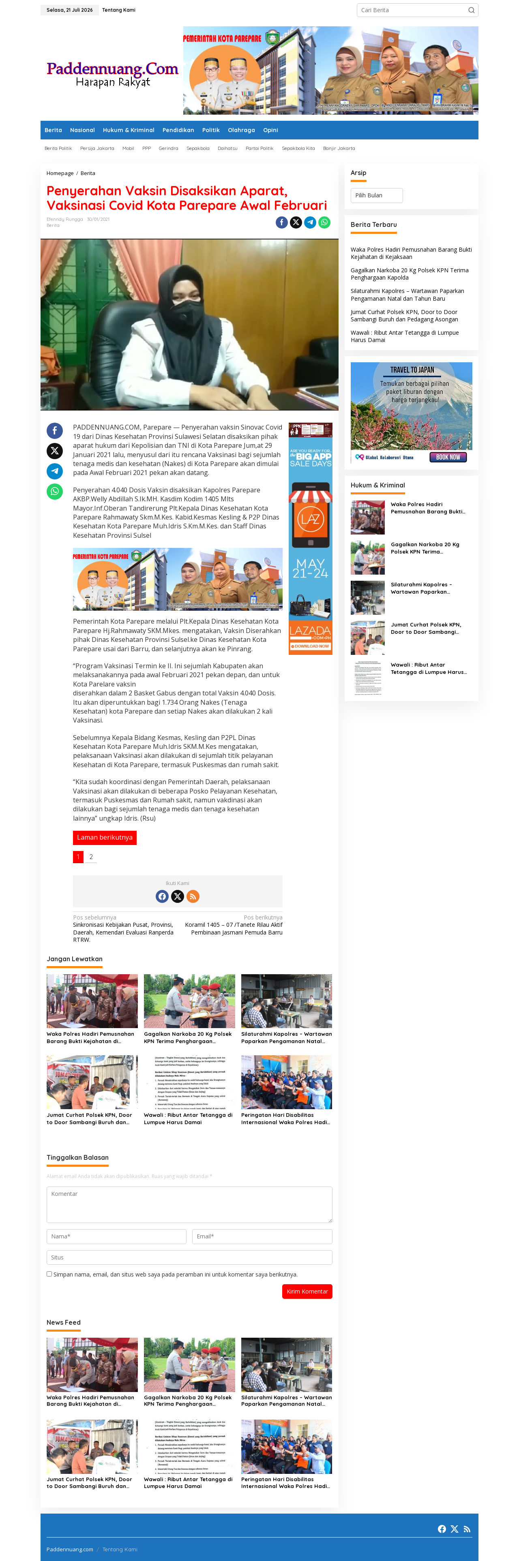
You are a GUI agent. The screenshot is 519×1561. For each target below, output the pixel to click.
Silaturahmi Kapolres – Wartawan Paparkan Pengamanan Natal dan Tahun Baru (286, 1038)
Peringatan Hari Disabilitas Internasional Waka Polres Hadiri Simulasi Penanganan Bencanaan (286, 1119)
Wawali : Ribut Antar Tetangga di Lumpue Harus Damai (188, 1118)
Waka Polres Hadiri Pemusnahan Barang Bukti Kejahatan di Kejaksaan (90, 1038)
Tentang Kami (120, 1549)
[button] (471, 10)
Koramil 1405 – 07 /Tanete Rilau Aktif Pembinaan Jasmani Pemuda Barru (232, 925)
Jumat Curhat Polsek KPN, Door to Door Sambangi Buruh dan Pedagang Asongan (89, 1119)
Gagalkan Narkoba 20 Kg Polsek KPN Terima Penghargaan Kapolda (188, 1038)
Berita (53, 225)
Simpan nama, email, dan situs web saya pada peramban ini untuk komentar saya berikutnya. (176, 1274)
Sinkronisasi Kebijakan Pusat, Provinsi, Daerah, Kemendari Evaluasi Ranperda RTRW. (123, 928)
